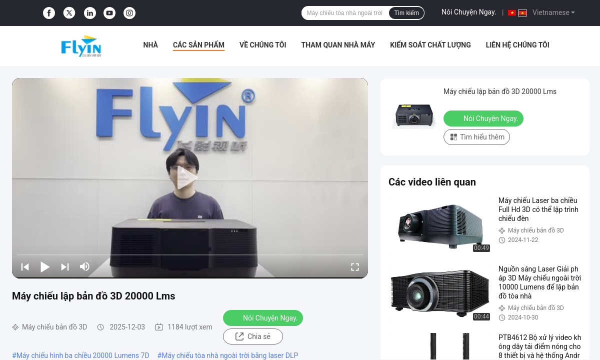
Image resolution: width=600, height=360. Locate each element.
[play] (190, 178)
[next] (65, 266)
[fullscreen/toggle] (355, 266)
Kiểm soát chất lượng (430, 45)
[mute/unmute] (85, 266)
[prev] (25, 266)
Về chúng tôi (263, 45)
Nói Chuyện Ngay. (469, 12)
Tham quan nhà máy (339, 45)
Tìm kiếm (406, 13)
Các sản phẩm (198, 45)
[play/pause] (45, 266)
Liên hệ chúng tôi (518, 45)
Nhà (151, 45)
